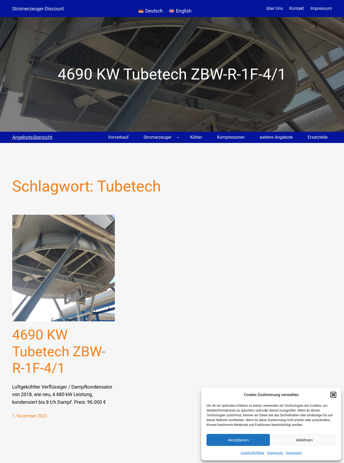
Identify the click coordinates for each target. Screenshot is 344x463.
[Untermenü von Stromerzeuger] (178, 137)
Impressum (275, 453)
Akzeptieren (238, 440)
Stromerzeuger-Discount (38, 8)
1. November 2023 (29, 415)
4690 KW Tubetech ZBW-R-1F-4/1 (59, 351)
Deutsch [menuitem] (154, 11)
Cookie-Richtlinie (252, 453)
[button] (333, 394)
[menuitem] (150, 8)
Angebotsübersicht (32, 137)
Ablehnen (304, 440)
